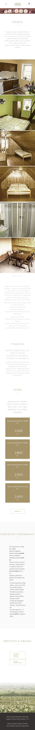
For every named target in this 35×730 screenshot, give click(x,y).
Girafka (27, 719)
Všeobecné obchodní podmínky (14, 724)
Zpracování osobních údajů (22, 726)
